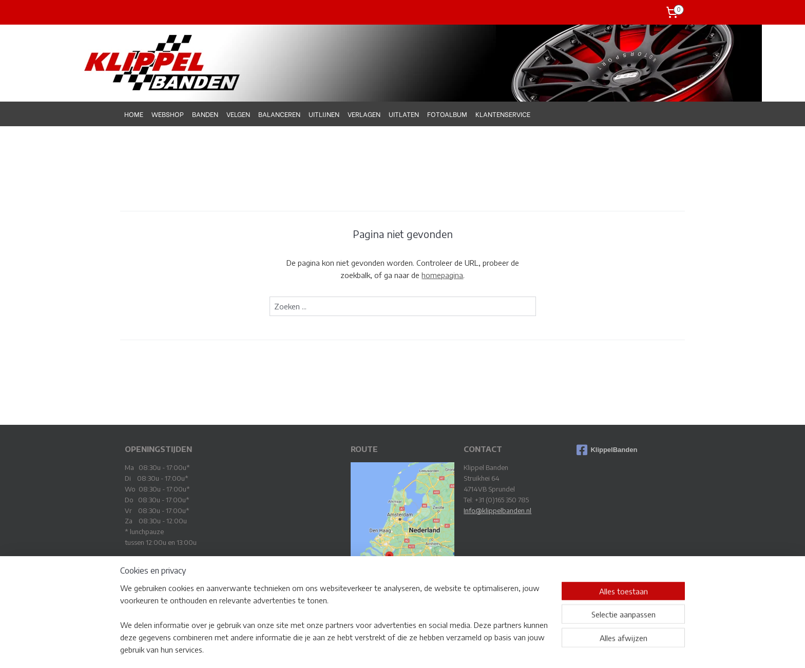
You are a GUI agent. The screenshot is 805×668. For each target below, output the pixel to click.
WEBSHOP (167, 114)
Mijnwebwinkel (504, 648)
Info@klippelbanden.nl (497, 510)
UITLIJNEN (324, 114)
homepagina (442, 275)
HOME (133, 114)
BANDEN (205, 114)
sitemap (372, 648)
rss (390, 648)
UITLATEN (404, 114)
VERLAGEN (364, 114)
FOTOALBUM (447, 114)
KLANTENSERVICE (502, 114)
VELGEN (238, 114)
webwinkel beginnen (423, 648)
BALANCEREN (279, 114)
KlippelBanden (607, 450)
